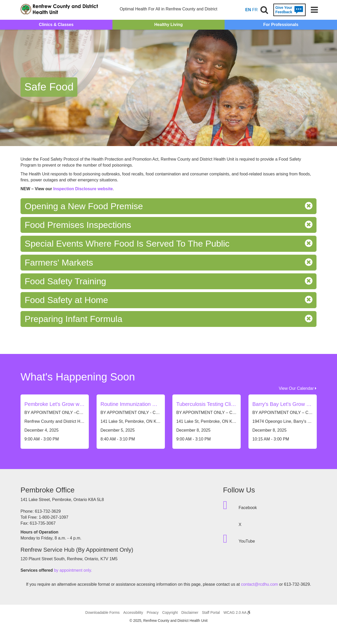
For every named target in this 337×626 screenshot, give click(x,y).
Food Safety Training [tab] (168, 281)
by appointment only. (73, 570)
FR (255, 10)
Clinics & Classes (56, 24)
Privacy (153, 612)
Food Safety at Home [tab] (168, 300)
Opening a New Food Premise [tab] (168, 206)
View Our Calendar (297, 388)
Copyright (170, 612)
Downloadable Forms (102, 612)
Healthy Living (168, 24)
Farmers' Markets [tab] (168, 262)
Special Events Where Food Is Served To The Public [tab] (168, 243)
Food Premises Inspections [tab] (168, 225)
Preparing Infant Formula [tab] (168, 319)
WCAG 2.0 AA (237, 612)
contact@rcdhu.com (259, 584)
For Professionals (280, 24)
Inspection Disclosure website (83, 189)
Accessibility (133, 612)
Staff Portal (211, 612)
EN (248, 10)
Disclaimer (189, 612)
